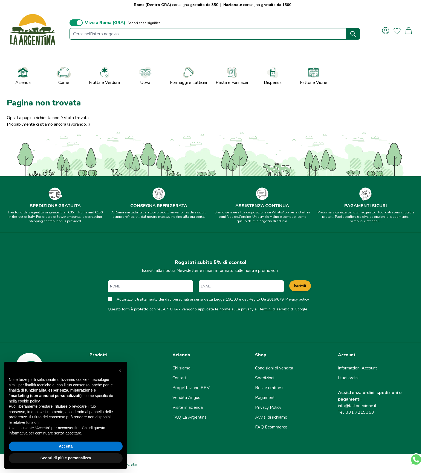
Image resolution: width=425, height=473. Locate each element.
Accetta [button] (66, 446)
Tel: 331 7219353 (356, 412)
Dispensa (273, 76)
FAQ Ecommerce (271, 427)
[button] (119, 370)
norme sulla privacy (236, 309)
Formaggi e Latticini (188, 76)
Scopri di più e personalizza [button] (66, 458)
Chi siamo (181, 368)
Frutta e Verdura (104, 76)
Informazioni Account (357, 368)
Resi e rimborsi (269, 388)
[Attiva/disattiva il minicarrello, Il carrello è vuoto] (408, 30)
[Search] (353, 34)
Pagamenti (265, 398)
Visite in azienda (187, 407)
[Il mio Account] (385, 30)
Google (301, 309)
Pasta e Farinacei (232, 76)
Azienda (23, 76)
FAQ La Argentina (189, 417)
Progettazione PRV (191, 388)
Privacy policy (297, 299)
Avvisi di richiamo (271, 417)
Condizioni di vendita (274, 368)
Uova (145, 76)
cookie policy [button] (28, 401)
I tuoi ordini (348, 378)
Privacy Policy (268, 407)
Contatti (179, 378)
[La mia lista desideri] (397, 30)
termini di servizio (275, 309)
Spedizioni (264, 378)
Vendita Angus (186, 398)
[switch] (76, 22)
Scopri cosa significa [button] (144, 22)
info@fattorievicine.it (357, 406)
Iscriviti (300, 285)
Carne (64, 76)
